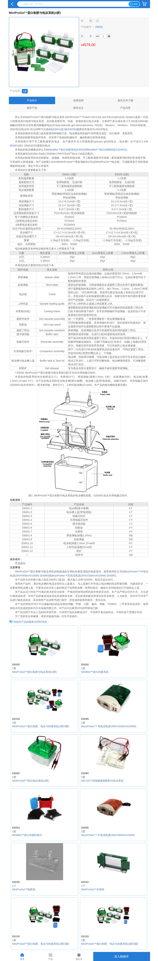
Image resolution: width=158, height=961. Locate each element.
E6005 (72, 129)
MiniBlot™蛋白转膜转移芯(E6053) (107, 149)
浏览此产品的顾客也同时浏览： (31, 621)
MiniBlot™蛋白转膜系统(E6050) (67, 149)
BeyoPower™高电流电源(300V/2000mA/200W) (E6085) (84, 575)
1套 (25, 91)
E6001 (57, 129)
